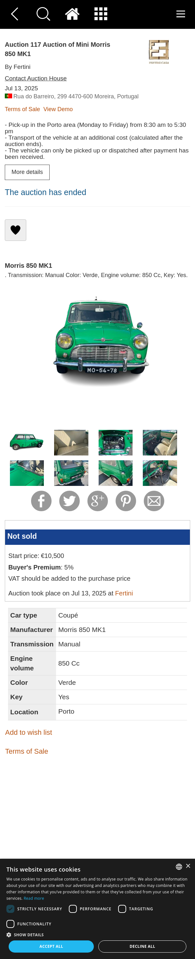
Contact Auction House (36, 78)
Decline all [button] (142, 946)
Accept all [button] (51, 946)
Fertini (124, 593)
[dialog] (97, 909)
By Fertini (17, 66)
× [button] (187, 866)
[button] (97, 934)
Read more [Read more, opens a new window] (34, 898)
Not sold (22, 536)
